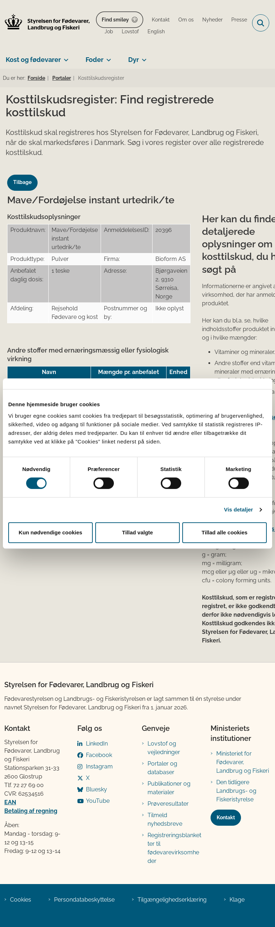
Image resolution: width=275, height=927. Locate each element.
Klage (237, 899)
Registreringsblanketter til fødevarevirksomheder (174, 848)
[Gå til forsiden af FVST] (45, 23)
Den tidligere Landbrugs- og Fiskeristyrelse (236, 791)
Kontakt (226, 817)
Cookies (20, 899)
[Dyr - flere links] (142, 57)
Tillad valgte (137, 532)
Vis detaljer (238, 509)
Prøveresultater (168, 803)
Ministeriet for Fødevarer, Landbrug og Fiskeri (242, 762)
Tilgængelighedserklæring (172, 899)
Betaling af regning (30, 810)
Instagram (99, 766)
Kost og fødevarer (33, 59)
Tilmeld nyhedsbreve (165, 819)
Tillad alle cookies (224, 532)
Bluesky (96, 789)
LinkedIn (97, 743)
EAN (10, 802)
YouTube (98, 800)
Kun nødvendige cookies (50, 532)
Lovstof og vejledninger (164, 748)
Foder (94, 59)
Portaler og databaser (162, 768)
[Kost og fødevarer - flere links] (64, 57)
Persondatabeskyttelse (84, 899)
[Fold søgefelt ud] (260, 22)
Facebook (99, 755)
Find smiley (115, 20)
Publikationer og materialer (169, 788)
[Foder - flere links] (107, 57)
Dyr (133, 59)
